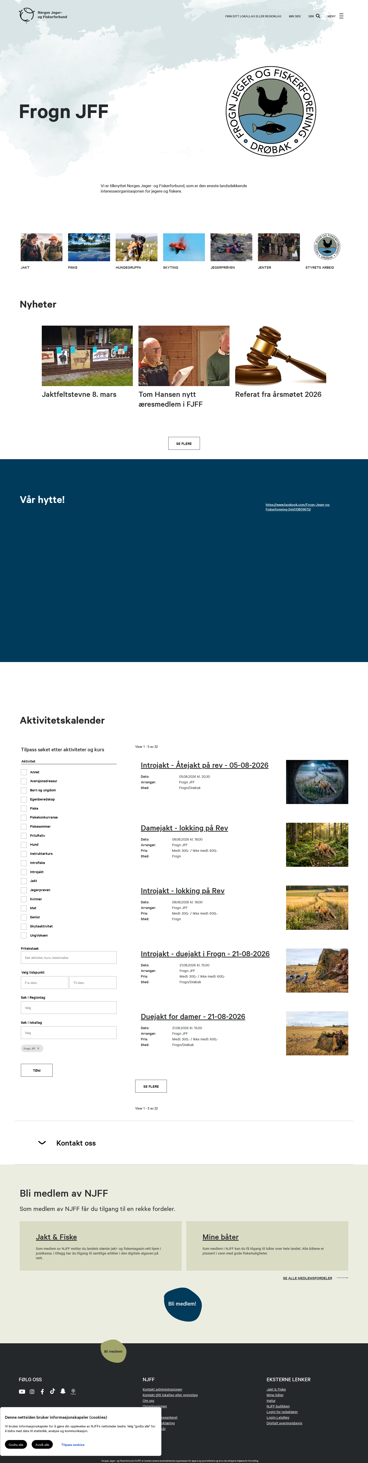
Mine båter (275, 1394)
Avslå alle (42, 1444)
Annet (34, 771)
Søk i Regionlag (33, 997)
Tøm (37, 1070)
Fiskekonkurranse (43, 817)
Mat (32, 907)
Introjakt (36, 871)
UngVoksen (38, 935)
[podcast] (73, 1391)
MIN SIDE (295, 16)
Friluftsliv (37, 835)
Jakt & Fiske (276, 1389)
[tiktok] (52, 1391)
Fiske (33, 808)
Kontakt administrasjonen (162, 1389)
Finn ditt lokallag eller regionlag (253, 16)
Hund (33, 844)
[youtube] (22, 1391)
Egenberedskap (42, 799)
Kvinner (35, 898)
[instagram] (32, 1391)
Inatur (271, 1400)
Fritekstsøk (30, 948)
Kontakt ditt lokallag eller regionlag (170, 1394)
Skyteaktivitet (41, 925)
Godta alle (16, 1444)
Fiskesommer (40, 826)
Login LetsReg (278, 1417)
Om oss (148, 1400)
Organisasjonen (155, 1406)
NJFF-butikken (278, 1406)
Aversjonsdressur (43, 780)
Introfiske (37, 862)
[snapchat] (63, 1391)
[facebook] (42, 1391)
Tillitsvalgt (151, 1411)
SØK (314, 16)
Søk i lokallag (31, 1022)
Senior (34, 916)
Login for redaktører (282, 1411)
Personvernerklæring (159, 1423)
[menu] (335, 16)
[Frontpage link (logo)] (26, 16)
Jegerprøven (39, 889)
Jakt (33, 880)
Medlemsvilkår (154, 1428)
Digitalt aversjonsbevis (284, 1423)
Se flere (184, 443)
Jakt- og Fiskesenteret (160, 1417)
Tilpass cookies (72, 1444)
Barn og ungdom (42, 789)
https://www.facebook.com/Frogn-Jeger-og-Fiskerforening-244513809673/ (298, 506)
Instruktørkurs (41, 853)
